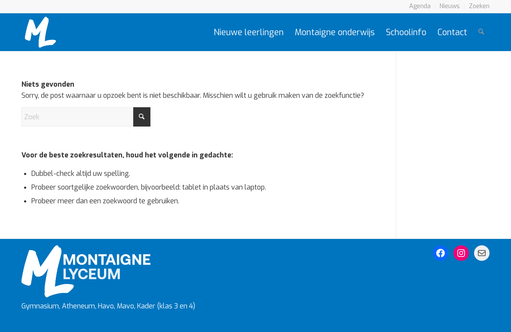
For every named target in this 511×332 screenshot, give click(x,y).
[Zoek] (481, 32)
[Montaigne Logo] (40, 32)
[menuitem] (420, 6)
